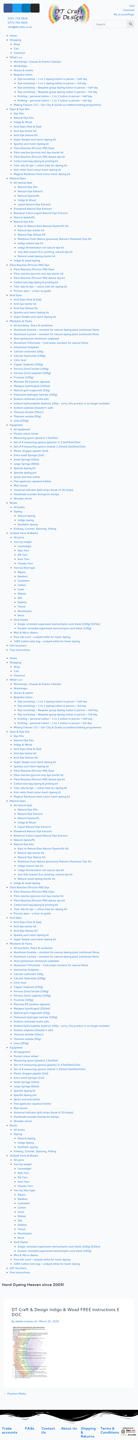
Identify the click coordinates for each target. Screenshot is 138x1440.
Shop (17, 44)
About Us (69, 1428)
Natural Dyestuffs (28, 196)
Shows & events (23, 70)
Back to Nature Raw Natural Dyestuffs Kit (43, 226)
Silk (20, 598)
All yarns (19, 537)
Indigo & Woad (23, 122)
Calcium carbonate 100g (28, 351)
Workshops (20, 66)
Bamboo (23, 576)
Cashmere (24, 580)
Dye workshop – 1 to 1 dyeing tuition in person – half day (52, 79)
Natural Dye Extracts (30, 191)
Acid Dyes (16, 295)
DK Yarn (23, 555)
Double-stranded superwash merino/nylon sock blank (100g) (54, 628)
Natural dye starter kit (31, 230)
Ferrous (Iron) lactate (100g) (31, 369)
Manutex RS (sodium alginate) (32, 381)
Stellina (22, 602)
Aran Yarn (23, 559)
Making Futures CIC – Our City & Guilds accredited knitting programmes (57, 105)
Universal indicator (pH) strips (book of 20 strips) (43, 490)
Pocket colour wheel (26, 433)
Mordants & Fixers (21, 321)
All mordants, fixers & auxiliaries (33, 325)
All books (19, 507)
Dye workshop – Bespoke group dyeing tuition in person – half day (58, 87)
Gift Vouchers (18, 645)
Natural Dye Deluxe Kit (32, 234)
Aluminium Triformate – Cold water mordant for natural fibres (51, 343)
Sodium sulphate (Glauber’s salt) (33, 408)
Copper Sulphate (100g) (28, 364)
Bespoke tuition (23, 74)
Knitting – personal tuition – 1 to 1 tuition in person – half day (55, 96)
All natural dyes (23, 182)
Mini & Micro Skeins (26, 632)
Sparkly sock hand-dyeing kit (31, 144)
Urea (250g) (21, 420)
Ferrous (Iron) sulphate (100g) (32, 373)
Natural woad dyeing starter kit (36, 256)
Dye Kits (19, 113)
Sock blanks (21, 619)
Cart (16, 48)
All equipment (22, 429)
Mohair (22, 593)
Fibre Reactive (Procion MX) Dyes (34, 148)
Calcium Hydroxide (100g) (29, 356)
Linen (21, 589)
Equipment (16, 425)
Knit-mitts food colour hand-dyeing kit (37, 170)
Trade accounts (9, 1430)
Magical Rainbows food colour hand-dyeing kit (42, 174)
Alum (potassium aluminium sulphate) (36, 338)
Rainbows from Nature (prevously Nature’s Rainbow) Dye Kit (54, 239)
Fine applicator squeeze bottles (32, 481)
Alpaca (22, 572)
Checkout (19, 53)
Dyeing (18, 511)
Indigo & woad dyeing (27, 260)
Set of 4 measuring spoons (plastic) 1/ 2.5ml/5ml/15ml (47, 442)
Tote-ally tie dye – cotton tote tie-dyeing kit (40, 165)
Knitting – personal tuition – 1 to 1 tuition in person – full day (55, 100)
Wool (21, 615)
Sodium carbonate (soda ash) (31, 399)
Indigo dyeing (26, 520)
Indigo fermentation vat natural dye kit (41, 247)
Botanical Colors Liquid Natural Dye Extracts (41, 213)
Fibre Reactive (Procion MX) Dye (29, 265)
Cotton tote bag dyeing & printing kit (36, 161)
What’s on (16, 57)
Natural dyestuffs (24, 217)
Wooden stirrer (23, 498)
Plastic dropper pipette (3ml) (31, 451)
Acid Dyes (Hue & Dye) (28, 126)
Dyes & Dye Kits (20, 109)
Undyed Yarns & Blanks (24, 533)
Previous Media (15, 1393)
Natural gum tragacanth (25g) (32, 390)
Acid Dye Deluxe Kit (26, 135)
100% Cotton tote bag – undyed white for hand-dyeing (47, 641)
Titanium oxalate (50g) (27, 416)
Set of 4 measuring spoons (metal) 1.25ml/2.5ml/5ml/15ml (50, 446)
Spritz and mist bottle (27, 477)
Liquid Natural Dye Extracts (34, 204)
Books (13, 503)
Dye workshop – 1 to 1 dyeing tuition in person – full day (52, 83)
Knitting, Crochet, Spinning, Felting (35, 529)
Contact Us (48, 1430)
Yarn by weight (23, 542)
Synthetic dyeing (28, 524)
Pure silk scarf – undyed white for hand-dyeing (42, 637)
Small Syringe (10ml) (26, 459)
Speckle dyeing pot (25, 472)
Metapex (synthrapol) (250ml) (32, 386)
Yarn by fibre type (24, 568)
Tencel (22, 606)
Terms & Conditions (109, 1430)
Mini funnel (20, 485)
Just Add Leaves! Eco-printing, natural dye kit (45, 252)
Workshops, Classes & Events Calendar (37, 61)
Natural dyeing (26, 516)
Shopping (15, 40)
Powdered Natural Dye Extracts (33, 209)
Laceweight (24, 546)
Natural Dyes (18, 178)
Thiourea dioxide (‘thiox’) (28, 412)
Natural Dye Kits (24, 118)
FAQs (29, 1428)
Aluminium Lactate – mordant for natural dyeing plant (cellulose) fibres (56, 334)
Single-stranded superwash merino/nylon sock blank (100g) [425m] (59, 624)
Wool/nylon (25, 611)
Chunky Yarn (25, 563)
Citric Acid (20, 360)
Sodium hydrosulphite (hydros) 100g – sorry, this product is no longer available (61, 403)
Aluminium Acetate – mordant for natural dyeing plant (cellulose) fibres (56, 330)
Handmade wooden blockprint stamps (36, 494)
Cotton (22, 585)
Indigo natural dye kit (30, 243)
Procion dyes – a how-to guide (32, 291)
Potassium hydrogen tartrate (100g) (35, 394)
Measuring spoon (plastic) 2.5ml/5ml (36, 438)
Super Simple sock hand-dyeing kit (35, 139)
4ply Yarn (23, 550)
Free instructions (20, 650)
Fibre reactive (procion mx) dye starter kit (39, 152)
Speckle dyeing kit (25, 468)
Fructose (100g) (23, 377)
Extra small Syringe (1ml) (29, 455)
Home (13, 35)
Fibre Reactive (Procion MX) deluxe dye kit (39, 157)
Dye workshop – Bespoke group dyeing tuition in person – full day (57, 92)
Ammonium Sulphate (26, 347)
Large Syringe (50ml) (26, 464)
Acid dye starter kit (25, 131)
